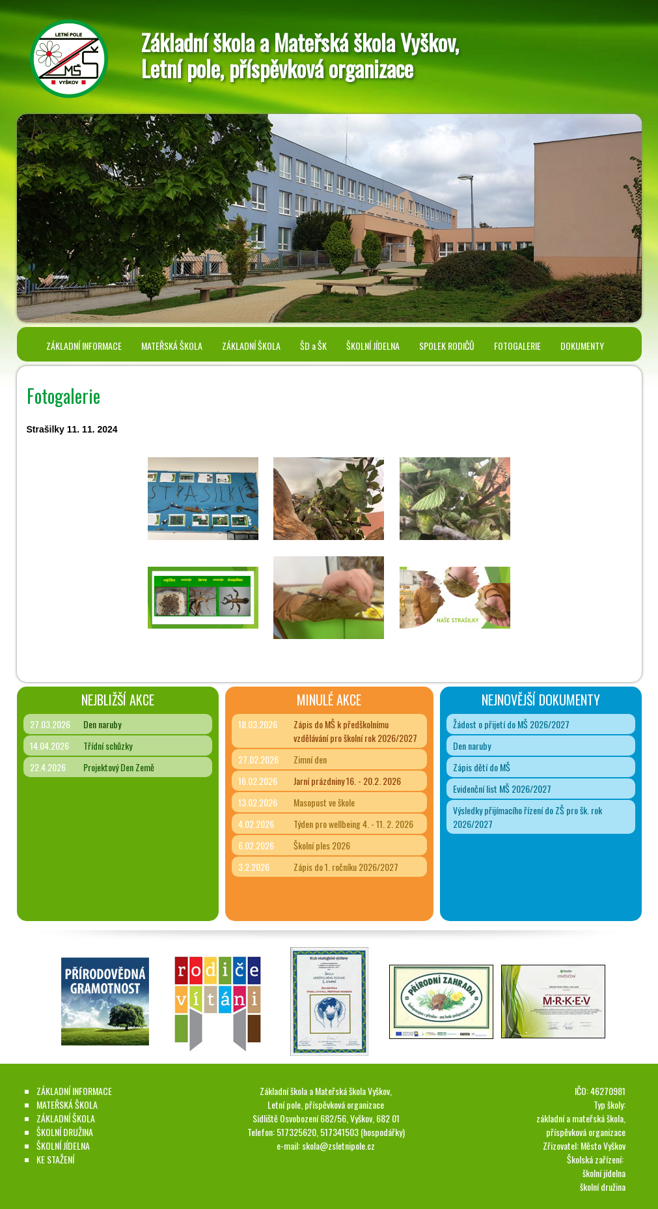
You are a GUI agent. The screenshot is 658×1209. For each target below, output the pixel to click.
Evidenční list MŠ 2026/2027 (502, 788)
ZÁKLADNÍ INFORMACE (84, 345)
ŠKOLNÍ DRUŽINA (64, 1132)
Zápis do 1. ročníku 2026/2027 (346, 867)
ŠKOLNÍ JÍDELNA (373, 345)
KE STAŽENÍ (55, 1159)
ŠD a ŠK (313, 345)
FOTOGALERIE (517, 345)
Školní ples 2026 (322, 845)
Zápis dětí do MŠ (481, 767)
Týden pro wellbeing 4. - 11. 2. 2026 (353, 824)
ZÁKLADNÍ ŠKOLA (251, 345)
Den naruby (102, 724)
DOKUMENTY (582, 345)
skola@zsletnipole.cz (338, 1145)
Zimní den (310, 759)
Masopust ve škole (324, 802)
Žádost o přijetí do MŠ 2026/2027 (511, 724)
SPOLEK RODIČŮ (446, 345)
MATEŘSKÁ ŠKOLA (171, 345)
